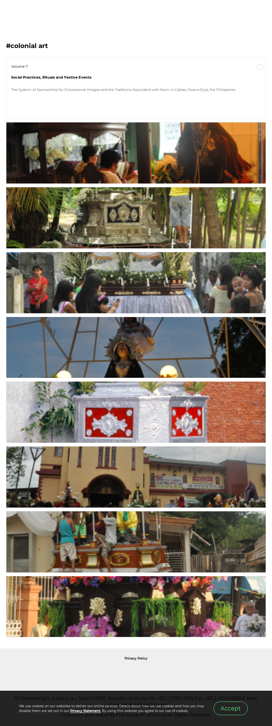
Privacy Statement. (85, 711)
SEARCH (246, 13)
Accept (231, 708)
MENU (261, 13)
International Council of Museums (149, 673)
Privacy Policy (136, 658)
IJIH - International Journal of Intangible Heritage (38, 13)
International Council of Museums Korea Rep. (204, 673)
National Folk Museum (82, 673)
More (260, 67)
